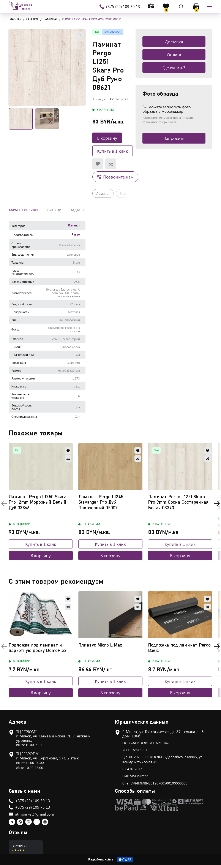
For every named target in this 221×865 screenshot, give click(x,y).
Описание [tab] (54, 209)
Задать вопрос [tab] (83, 209)
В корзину (107, 138)
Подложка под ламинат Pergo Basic (179, 648)
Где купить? (174, 67)
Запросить (174, 138)
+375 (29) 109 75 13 (32, 807)
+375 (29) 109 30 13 (122, 6)
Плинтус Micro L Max (100, 645)
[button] (47, 67)
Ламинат (103, 193)
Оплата (174, 54)
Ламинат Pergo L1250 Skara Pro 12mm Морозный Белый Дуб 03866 (37, 502)
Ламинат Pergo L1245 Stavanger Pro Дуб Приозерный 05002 (100, 502)
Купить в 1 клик (112, 151)
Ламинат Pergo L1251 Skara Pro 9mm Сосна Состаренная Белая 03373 (178, 502)
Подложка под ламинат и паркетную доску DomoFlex (37, 648)
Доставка (174, 41)
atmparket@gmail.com (34, 814)
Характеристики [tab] (23, 209)
